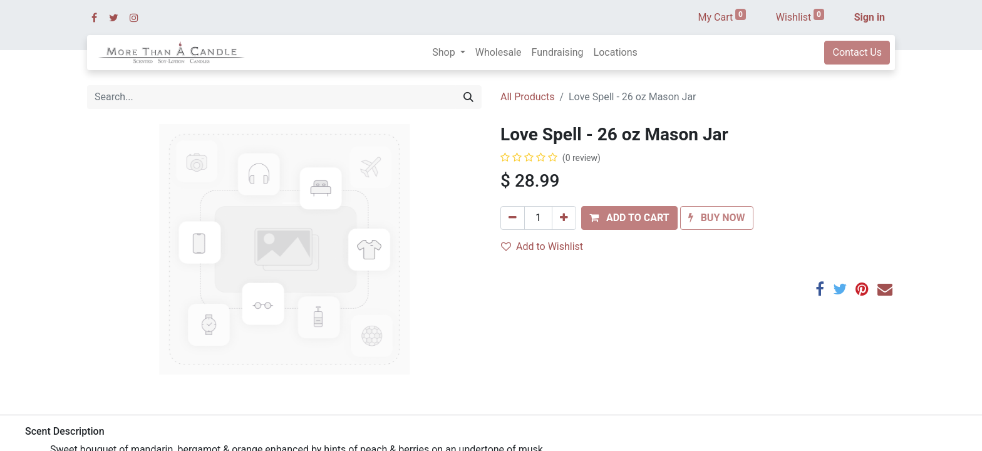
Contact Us (857, 52)
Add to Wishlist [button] (542, 246)
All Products (527, 97)
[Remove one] (512, 218)
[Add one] (564, 218)
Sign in (869, 17)
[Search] (468, 97)
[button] (629, 218)
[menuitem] (498, 52)
